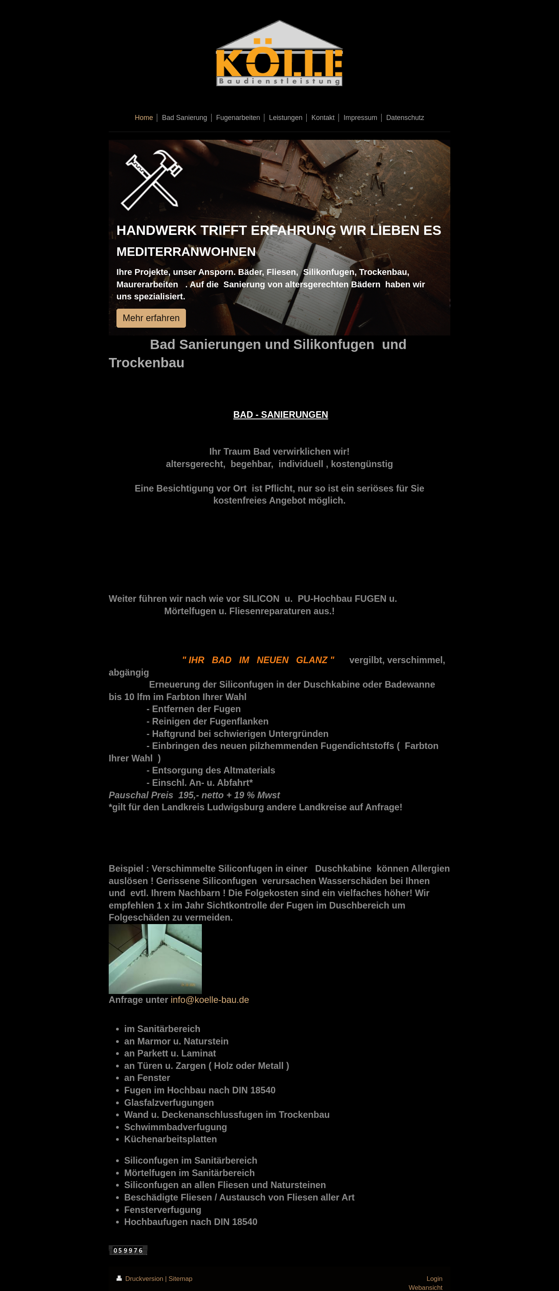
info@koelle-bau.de (210, 1000)
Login (435, 1278)
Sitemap (180, 1278)
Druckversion (140, 1278)
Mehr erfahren (151, 318)
